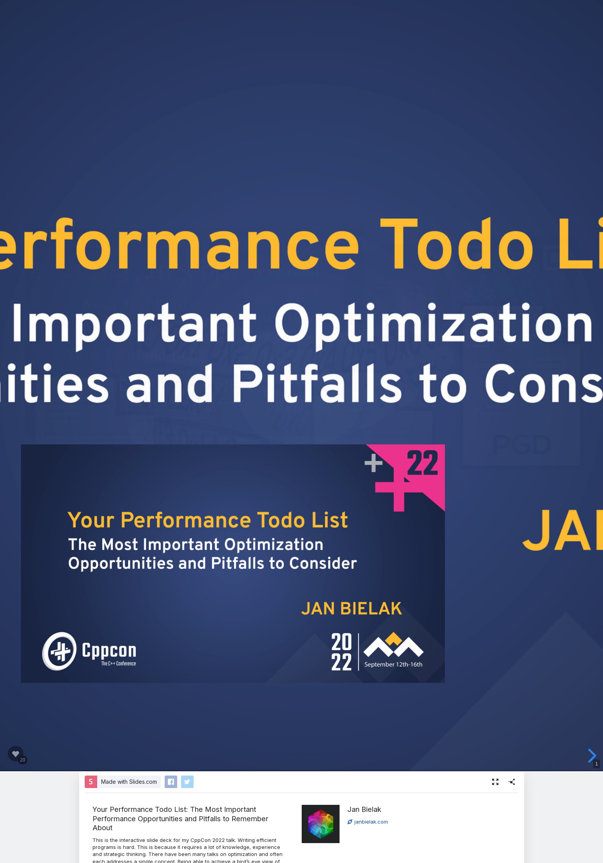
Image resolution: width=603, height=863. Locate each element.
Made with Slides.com (129, 781)
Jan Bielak (364, 809)
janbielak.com (367, 822)
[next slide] (591, 756)
